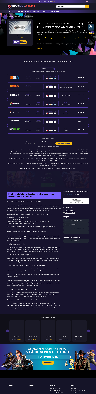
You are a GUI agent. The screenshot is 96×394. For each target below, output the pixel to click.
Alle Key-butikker (54, 12)
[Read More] (62, 48)
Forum (45, 12)
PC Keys (12, 12)
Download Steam (52, 213)
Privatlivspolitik (75, 377)
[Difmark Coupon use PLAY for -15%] (48, 172)
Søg (87, 6)
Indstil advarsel (64, 143)
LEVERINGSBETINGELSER (77, 379)
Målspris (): (43, 141)
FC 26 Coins (37, 12)
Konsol (28, 12)
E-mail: (25, 141)
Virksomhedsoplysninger (78, 375)
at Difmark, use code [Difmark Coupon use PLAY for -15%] (45, 1)
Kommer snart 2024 (55, 373)
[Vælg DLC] (48, 69)
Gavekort (20, 12)
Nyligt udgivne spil (55, 375)
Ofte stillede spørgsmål (56, 377)
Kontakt (73, 373)
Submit (48, 347)
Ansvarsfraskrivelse (77, 381)
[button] (7, 315)
